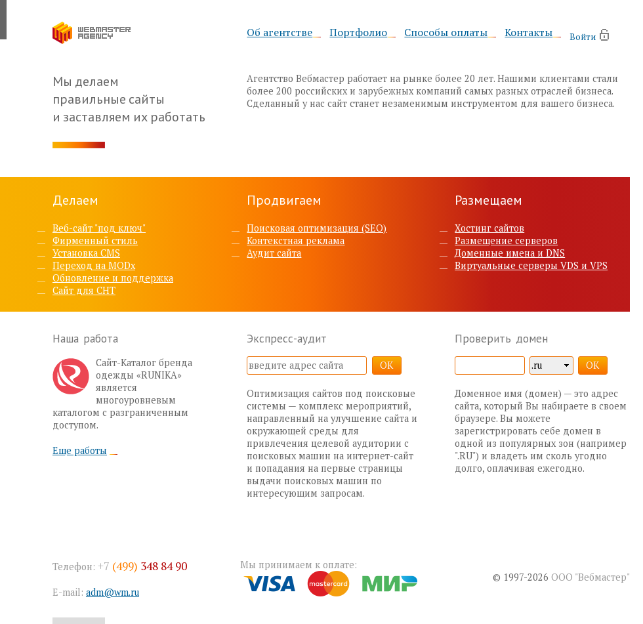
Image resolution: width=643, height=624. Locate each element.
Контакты (528, 32)
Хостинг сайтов (489, 228)
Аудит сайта (274, 253)
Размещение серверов (506, 240)
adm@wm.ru (112, 592)
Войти (583, 36)
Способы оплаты (445, 32)
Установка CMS (86, 253)
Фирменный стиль (95, 240)
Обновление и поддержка (112, 278)
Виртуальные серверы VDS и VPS (531, 265)
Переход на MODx (93, 265)
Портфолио (358, 32)
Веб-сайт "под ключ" (99, 228)
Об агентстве (279, 32)
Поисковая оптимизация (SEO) (316, 228)
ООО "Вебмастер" (590, 577)
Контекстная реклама (295, 240)
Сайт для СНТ (83, 290)
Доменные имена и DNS (510, 253)
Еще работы (79, 450)
